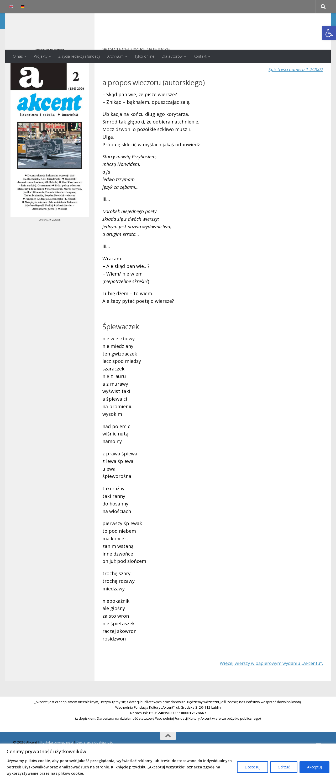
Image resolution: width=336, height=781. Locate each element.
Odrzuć (284, 766)
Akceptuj (314, 766)
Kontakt (200, 56)
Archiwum (115, 56)
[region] (168, 762)
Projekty (40, 56)
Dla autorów (172, 56)
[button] (329, 33)
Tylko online (144, 56)
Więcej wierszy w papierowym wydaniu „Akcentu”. (267, 684)
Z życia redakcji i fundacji (79, 56)
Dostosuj (252, 766)
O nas (18, 56)
